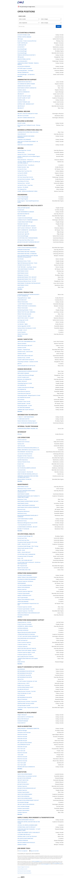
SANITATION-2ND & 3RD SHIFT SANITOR (27, 648)
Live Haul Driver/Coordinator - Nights (26, 179)
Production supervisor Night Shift (25, 591)
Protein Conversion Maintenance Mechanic (27, 247)
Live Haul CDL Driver (22, 169)
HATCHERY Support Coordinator (25, 68)
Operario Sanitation (22, 343)
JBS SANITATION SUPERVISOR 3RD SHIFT (27, 788)
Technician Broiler (22, 470)
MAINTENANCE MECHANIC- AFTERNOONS (27, 253)
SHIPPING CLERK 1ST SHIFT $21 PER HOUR (27, 836)
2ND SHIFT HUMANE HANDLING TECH (26, 117)
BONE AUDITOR (21, 661)
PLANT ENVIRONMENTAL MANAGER (26, 211)
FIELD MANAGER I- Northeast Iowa (25, 451)
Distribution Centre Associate (24, 732)
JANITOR (19, 363)
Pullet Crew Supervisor (23, 640)
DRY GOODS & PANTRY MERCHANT (25, 838)
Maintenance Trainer (22, 499)
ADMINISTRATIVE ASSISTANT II (25, 81)
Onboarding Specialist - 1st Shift (25, 405)
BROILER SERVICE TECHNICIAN (24, 479)
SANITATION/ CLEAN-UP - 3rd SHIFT (26, 318)
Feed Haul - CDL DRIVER (23, 187)
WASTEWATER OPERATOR (23, 213)
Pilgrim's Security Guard (23, 567)
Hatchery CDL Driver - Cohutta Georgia (26, 154)
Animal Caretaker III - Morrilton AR (25, 472)
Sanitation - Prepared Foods (24, 349)
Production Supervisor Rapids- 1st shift (26, 652)
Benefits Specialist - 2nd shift (24, 403)
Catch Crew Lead (21, 445)
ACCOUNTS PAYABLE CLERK (24, 35)
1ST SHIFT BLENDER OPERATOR (25, 585)
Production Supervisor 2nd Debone (25, 581)
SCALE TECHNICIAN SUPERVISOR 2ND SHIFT (27, 423)
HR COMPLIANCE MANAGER (24, 407)
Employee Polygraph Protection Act (23, 866)
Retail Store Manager (22, 730)
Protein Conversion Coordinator (25, 624)
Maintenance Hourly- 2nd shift (24, 488)
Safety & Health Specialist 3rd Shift (25, 548)
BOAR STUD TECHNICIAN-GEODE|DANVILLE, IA (28, 447)
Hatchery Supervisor (22, 439)
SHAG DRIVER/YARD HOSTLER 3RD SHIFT (27, 638)
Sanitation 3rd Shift (22, 347)
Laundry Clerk (21, 287)
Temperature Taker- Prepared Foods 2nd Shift (28, 707)
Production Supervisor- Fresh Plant (25, 611)
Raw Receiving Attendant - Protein (25, 310)
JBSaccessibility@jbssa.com (37, 861)
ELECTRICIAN (20, 259)
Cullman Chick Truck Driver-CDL (25, 171)
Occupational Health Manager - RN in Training (28, 546)
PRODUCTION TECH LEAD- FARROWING (26, 312)
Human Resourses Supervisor (24, 393)
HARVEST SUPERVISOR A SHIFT (24, 595)
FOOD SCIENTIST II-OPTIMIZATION (25, 717)
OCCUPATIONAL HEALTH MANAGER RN (26, 554)
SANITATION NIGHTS (22, 782)
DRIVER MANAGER (22, 583)
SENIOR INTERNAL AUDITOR (24, 59)
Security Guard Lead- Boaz (23, 540)
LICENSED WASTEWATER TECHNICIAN (26, 634)
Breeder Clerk (21, 464)
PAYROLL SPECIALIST (22, 381)
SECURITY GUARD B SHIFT (23, 377)
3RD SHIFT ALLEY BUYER (23, 115)
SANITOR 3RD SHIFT (22, 300)
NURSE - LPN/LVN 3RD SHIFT (24, 552)
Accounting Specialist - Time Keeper (25, 70)
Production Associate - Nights (24, 316)
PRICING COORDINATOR (23, 72)
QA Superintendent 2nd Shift (24, 705)
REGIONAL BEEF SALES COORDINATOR (26, 766)
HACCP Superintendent (23, 597)
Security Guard (21, 209)
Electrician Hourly (21, 509)
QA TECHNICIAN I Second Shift (24, 675)
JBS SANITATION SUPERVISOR (24, 778)
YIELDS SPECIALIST (22, 134)
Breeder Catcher (21, 466)
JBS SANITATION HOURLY (23, 784)
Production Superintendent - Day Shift (26, 609)
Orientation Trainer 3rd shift (24, 401)
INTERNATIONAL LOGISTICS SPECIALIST (27, 827)
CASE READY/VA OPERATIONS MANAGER (26, 579)
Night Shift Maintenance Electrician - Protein (27, 263)
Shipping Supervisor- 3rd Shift (24, 622)
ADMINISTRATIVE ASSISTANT (24, 86)
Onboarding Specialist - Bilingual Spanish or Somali (29, 395)
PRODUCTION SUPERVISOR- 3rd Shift (26, 599)
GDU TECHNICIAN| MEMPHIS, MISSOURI (27, 468)
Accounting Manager (22, 49)
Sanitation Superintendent (23, 792)
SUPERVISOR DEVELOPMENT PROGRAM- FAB (28, 428)
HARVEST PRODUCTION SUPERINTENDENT (27, 577)
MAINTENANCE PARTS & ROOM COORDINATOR (28, 507)
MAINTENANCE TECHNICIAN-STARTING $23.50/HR (29, 283)
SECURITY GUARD (21, 123)
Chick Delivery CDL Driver (23, 181)
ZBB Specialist (21, 57)
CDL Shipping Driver (22, 189)
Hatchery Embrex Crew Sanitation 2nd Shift (27, 776)
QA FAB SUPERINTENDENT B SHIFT (25, 687)
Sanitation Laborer (22, 353)
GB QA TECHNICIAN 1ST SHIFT (24, 693)
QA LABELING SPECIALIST (23, 689)
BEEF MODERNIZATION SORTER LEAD (26, 671)
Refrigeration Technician (23, 275)
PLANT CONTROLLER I (23, 43)
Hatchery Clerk (21, 443)
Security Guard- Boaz (22, 538)
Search (58, 26)
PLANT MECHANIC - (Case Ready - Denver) (27, 267)
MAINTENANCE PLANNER (23, 494)
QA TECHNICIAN (21, 322)
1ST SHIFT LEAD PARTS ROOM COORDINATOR (28, 636)
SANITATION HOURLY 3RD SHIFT (25, 345)
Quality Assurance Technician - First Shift (27, 691)
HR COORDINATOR (22, 385)
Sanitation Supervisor (22, 786)
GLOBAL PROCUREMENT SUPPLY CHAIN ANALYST (29, 832)
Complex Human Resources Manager (26, 375)
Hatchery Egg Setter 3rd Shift (24, 326)
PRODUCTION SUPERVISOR (24, 587)
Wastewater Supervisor (23, 224)
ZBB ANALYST (21, 94)
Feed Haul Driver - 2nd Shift (24, 183)
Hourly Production (22, 332)
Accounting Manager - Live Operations (26, 74)
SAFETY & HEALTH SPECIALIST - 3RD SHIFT (27, 228)
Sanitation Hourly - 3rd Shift (24, 357)
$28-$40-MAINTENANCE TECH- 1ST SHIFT (27, 279)
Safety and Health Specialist (24, 207)
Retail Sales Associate (22, 738)
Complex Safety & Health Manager (25, 222)
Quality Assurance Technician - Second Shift (27, 701)
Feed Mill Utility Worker (23, 459)
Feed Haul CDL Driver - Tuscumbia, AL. (26, 165)
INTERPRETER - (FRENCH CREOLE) (25, 626)
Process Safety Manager (23, 197)
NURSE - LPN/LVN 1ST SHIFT (24, 544)
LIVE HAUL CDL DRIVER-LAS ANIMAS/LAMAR (27, 825)
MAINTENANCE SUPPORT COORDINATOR (27, 88)
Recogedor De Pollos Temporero (25, 455)
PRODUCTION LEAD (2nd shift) (24, 314)
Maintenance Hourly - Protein (24, 261)
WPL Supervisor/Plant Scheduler (25, 742)
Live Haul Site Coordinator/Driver (25, 453)
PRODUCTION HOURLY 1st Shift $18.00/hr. (27, 306)
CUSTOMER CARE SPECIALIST (24, 834)
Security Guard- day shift (23, 232)
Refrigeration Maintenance (23, 511)
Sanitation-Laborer (22, 90)
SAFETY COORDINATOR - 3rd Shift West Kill (27, 230)
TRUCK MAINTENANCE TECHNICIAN (26, 269)
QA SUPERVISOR (21, 669)
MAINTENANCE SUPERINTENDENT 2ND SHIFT (28, 501)
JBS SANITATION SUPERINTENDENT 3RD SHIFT (28, 800)
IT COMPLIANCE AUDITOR (23, 419)
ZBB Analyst (20, 39)
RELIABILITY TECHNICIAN (23, 528)
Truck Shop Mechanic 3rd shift (24, 524)
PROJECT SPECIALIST (22, 714)
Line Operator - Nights (23, 324)
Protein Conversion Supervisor (24, 642)
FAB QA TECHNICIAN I (22, 699)
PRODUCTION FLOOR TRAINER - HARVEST (27, 650)
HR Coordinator (21, 399)
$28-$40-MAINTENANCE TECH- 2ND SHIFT (27, 277)
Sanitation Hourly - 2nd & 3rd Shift (25, 351)
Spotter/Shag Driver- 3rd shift (24, 150)
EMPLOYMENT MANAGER (23, 373)
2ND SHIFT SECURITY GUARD (24, 96)
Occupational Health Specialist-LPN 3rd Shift (27, 542)
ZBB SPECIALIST (21, 106)
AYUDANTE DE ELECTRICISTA (24, 265)
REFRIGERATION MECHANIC (24, 249)
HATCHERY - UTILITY (22, 330)
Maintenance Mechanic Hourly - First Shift (27, 281)
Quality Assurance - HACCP (23, 683)
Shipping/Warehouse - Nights (24, 298)
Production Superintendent (24, 593)
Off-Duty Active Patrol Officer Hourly (26, 240)
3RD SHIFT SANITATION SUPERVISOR (26, 804)
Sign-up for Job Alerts (34, 850)
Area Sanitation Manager (23, 802)
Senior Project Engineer (23, 199)
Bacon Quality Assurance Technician (25, 656)
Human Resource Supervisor (24, 391)
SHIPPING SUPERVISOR (23, 628)
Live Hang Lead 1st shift (23, 320)
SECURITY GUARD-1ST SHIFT (24, 98)
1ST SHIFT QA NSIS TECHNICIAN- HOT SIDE (27, 681)
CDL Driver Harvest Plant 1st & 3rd (25, 177)
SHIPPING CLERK (21, 100)
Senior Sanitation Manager (23, 806)
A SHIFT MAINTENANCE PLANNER (25, 518)
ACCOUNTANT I (21, 47)
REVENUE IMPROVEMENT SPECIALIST (26, 819)
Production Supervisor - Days (24, 644)
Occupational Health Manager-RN (25, 536)
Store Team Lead (21, 748)
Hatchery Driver (21, 152)
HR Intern (20, 434)
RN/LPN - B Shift (21, 550)
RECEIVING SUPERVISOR (23, 630)
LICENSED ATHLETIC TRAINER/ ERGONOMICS (28, 220)
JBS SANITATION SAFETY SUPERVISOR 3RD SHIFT (28, 242)
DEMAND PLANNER (22, 844)
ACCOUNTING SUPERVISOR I (24, 66)
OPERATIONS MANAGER (23, 601)
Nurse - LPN (20, 558)
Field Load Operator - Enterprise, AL (25, 159)
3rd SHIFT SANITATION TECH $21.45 (26, 359)
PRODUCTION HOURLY (23, 302)
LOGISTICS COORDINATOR (23, 92)
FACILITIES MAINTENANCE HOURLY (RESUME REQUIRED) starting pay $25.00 (28, 256)
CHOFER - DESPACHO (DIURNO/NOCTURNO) (27, 191)
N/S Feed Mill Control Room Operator (26, 457)
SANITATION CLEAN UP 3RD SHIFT (25, 355)
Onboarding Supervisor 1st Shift (25, 383)
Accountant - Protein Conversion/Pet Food (27, 41)
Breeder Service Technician (23, 441)
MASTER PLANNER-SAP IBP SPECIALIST (26, 842)
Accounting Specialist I (22, 61)
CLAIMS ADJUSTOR (22, 45)
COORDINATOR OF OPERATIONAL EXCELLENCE (28, 132)
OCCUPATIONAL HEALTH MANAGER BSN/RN (27, 238)
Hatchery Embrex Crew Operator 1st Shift (27, 328)
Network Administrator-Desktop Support (27, 421)
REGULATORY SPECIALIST (23, 719)
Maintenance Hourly (22, 513)
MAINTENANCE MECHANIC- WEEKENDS (26, 251)
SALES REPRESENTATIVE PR (24, 744)
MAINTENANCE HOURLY (23, 271)
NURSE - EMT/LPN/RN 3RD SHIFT (25, 560)
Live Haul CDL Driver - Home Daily (25, 185)
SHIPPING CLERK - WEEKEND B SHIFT (26, 104)
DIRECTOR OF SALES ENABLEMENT (25, 144)
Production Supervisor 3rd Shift (24, 654)
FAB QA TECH (20, 679)
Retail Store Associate (22, 734)
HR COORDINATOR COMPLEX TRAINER (26, 83)
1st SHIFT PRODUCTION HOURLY (25, 304)
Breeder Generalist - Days (23, 167)
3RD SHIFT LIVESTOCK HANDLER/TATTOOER (28, 113)
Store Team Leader (22, 762)
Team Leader (20, 754)
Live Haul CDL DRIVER (22, 173)
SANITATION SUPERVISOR (23, 796)
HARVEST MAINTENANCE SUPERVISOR (26, 505)
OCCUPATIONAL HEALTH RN (24, 569)
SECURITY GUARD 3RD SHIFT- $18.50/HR (26, 226)
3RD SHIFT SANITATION (23, 780)
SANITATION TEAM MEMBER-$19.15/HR (26, 341)
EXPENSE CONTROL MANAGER (24, 37)
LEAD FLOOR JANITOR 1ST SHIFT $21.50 (26, 365)
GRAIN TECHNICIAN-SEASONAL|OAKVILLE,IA (28, 474)
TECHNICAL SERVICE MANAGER (24, 575)
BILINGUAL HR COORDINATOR (24, 379)
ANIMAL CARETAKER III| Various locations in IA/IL (29, 449)
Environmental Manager (23, 236)
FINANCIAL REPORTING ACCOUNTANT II (27, 55)
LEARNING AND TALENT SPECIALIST (26, 409)
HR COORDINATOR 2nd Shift (24, 397)
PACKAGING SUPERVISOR (23, 615)
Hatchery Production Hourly (24, 461)
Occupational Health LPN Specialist (25, 556)
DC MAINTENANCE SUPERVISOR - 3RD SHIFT (27, 526)
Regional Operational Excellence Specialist (27, 632)
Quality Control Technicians (24, 685)
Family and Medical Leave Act (22, 868)
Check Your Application (22, 850)
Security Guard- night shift (23, 234)
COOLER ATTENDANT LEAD (24, 102)
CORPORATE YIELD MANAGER (24, 139)
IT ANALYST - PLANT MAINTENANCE (26, 417)
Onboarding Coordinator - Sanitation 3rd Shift (28, 361)
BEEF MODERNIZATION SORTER (25, 673)
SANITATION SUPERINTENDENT (25, 774)
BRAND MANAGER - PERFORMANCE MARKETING (28, 728)
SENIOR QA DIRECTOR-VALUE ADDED (26, 703)
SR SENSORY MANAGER (23, 721)
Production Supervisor (22, 646)
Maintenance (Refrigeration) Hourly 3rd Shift (27, 522)
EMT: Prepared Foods (22, 565)
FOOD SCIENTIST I (22, 723)
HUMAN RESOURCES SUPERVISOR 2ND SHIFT (28, 371)
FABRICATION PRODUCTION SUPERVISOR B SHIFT (29, 613)
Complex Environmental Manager (25, 218)
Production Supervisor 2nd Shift (25, 607)
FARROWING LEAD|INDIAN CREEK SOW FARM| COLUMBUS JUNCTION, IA (28, 476)
